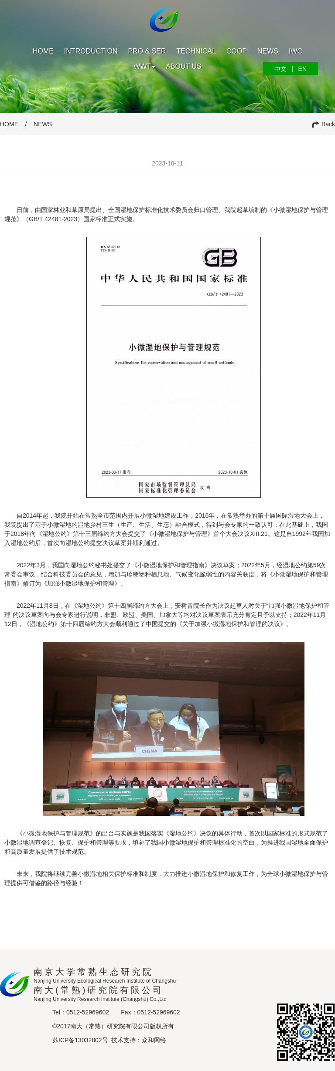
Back (323, 124)
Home (43, 51)
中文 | (283, 68)
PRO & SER (147, 51)
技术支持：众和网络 (138, 1040)
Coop (236, 51)
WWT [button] (144, 66)
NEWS (43, 124)
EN (300, 68)
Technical (196, 51)
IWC (295, 51)
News (267, 51)
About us (184, 66)
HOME (9, 124)
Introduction (91, 51)
